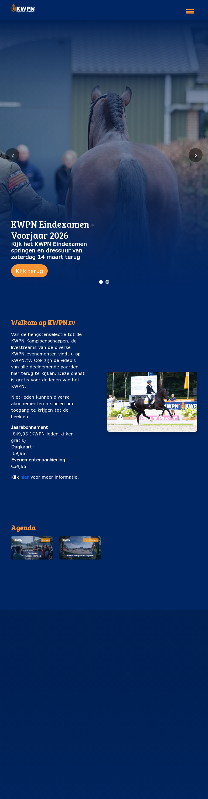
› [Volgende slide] (195, 155)
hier (25, 477)
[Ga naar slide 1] (101, 282)
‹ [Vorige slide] (12, 155)
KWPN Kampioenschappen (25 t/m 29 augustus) (80, 574)
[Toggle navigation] (190, 9)
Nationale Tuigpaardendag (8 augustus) (31, 571)
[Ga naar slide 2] (107, 282)
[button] (32, 560)
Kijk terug (29, 271)
